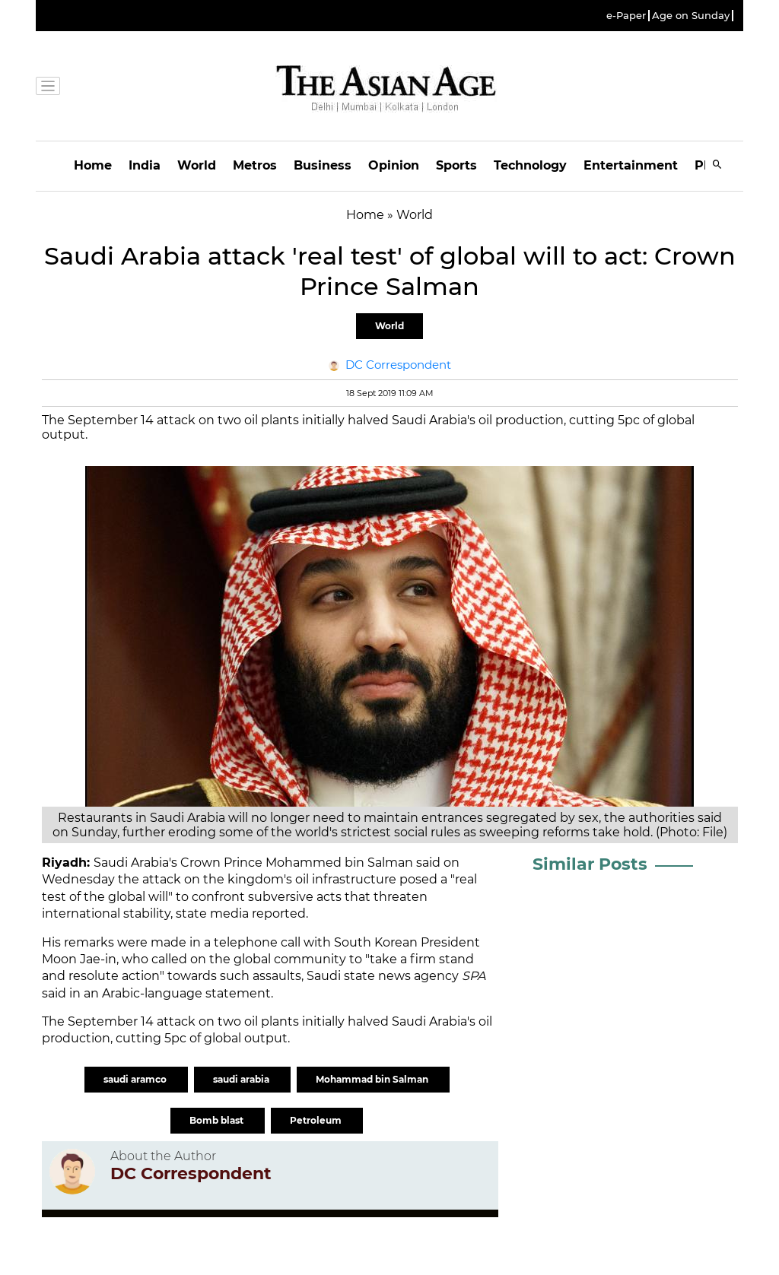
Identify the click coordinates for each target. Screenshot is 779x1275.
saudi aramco (136, 1079)
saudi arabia (242, 1079)
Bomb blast (217, 1120)
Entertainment (630, 165)
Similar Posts (590, 864)
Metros (255, 165)
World (196, 165)
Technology (530, 165)
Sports (456, 165)
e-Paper (626, 15)
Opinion (393, 165)
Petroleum (317, 1120)
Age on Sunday (691, 15)
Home (93, 165)
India (145, 165)
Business (322, 165)
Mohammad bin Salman (373, 1079)
